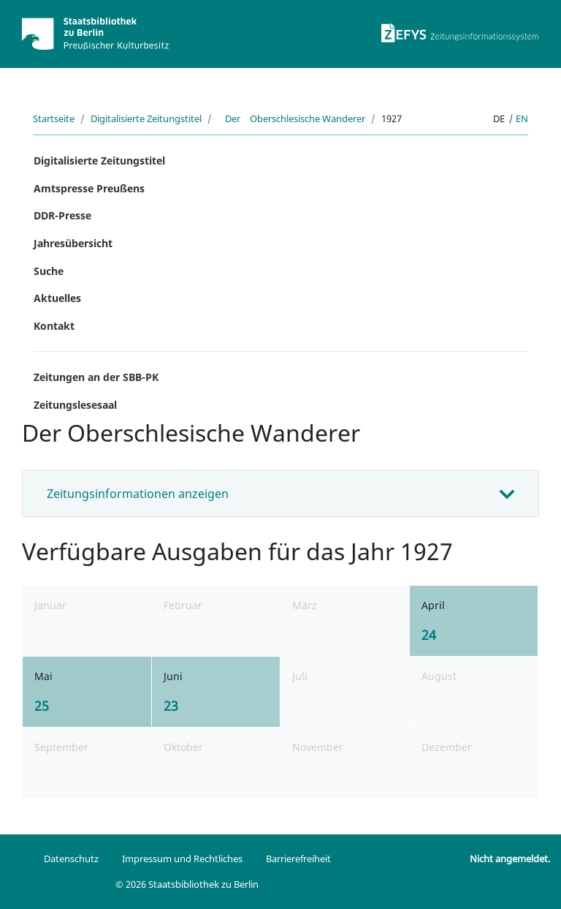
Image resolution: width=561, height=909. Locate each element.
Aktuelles (57, 298)
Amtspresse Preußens (89, 188)
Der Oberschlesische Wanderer (291, 118)
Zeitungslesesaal (75, 405)
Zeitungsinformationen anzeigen (138, 494)
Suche (49, 271)
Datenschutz (71, 858)
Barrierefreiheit (298, 858)
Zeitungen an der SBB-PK (96, 377)
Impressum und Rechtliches (182, 858)
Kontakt (54, 326)
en (522, 118)
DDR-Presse (62, 215)
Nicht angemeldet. (510, 858)
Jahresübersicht (73, 243)
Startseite (54, 118)
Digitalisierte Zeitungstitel (146, 118)
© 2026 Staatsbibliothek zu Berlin (187, 884)
